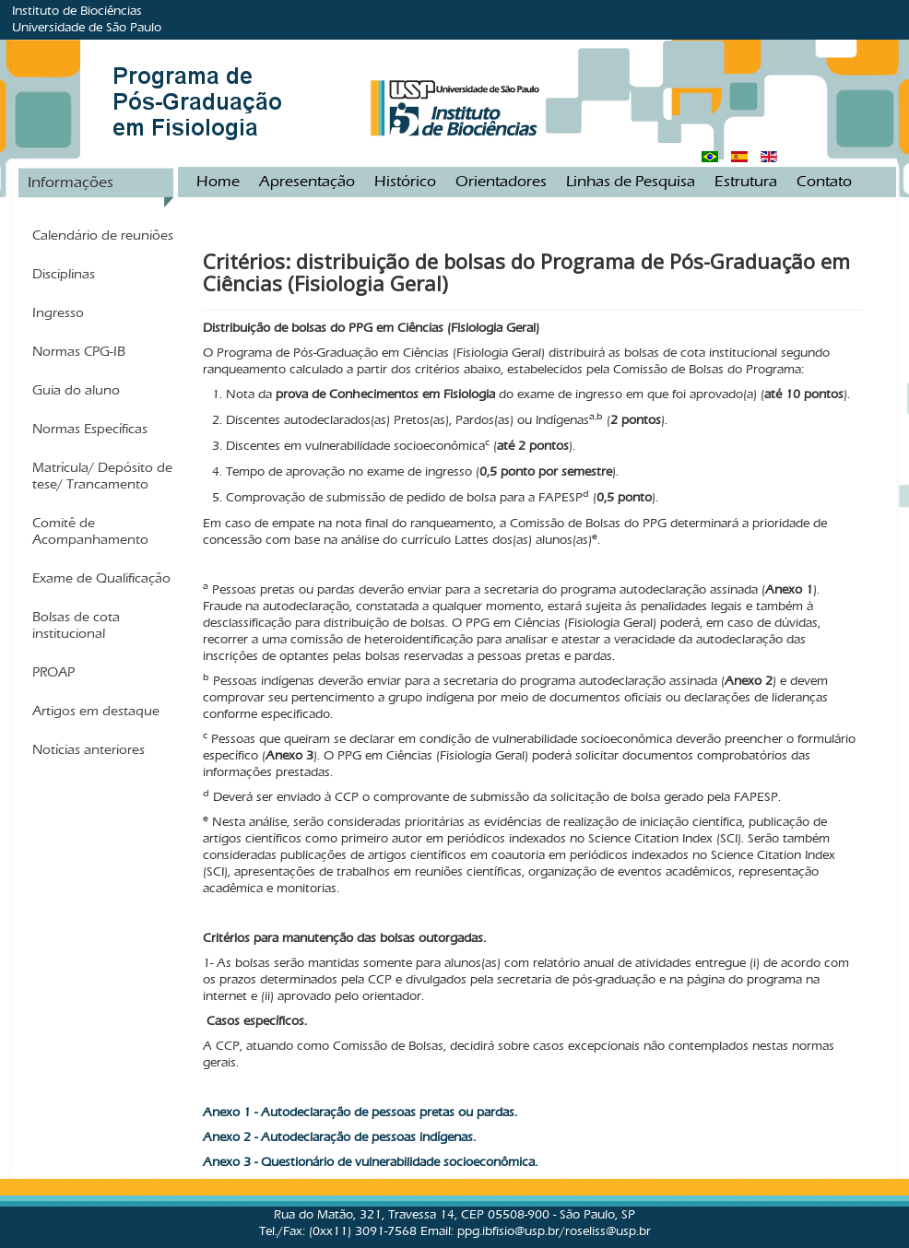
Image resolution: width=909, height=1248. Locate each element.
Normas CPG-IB (78, 351)
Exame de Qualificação (101, 578)
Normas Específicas (90, 428)
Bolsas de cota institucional (76, 625)
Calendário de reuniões (102, 235)
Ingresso (58, 312)
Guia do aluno (76, 390)
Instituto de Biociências (77, 10)
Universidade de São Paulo (86, 27)
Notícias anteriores (88, 749)
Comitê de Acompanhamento (90, 530)
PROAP (53, 672)
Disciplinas (63, 273)
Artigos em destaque (95, 710)
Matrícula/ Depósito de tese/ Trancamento (102, 475)
